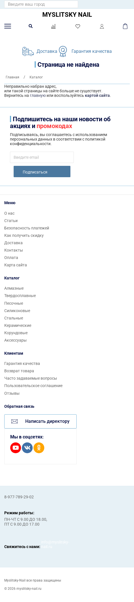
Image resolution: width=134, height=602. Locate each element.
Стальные (13, 318)
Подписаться (35, 172)
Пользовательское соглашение (33, 385)
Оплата (11, 257)
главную (38, 95)
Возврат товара (19, 371)
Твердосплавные (20, 295)
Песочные (13, 303)
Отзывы (12, 393)
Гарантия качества (92, 51)
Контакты (13, 250)
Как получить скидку (24, 235)
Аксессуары (15, 340)
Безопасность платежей (26, 228)
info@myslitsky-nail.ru (47, 544)
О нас (9, 213)
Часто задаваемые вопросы (30, 378)
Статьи (11, 220)
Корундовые (16, 333)
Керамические (17, 325)
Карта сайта (15, 265)
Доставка (47, 51)
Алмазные (14, 288)
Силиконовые (17, 310)
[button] (7, 26)
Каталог (12, 278)
